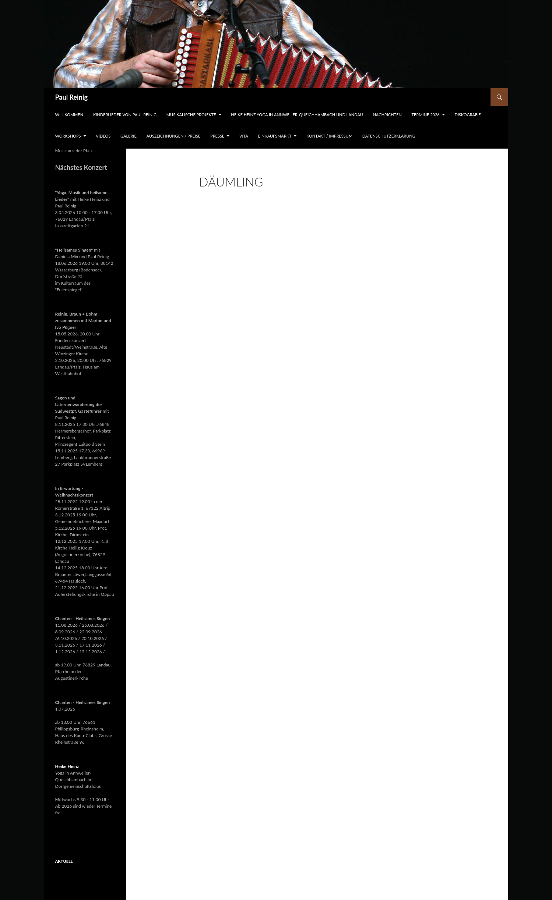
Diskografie (468, 114)
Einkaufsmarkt (275, 136)
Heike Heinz (67, 766)
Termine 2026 (426, 114)
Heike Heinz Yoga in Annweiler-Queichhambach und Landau (297, 114)
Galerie (128, 136)
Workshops (68, 136)
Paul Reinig (71, 97)
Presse (217, 136)
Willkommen (69, 114)
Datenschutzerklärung (388, 136)
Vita (243, 136)
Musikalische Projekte (191, 114)
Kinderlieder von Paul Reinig (125, 114)
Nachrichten (387, 114)
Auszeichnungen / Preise (174, 136)
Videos (103, 136)
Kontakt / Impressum (329, 136)
